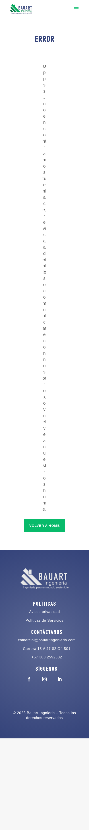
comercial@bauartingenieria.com (46, 640)
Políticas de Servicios (45, 620)
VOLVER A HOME (44, 525)
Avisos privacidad (44, 612)
